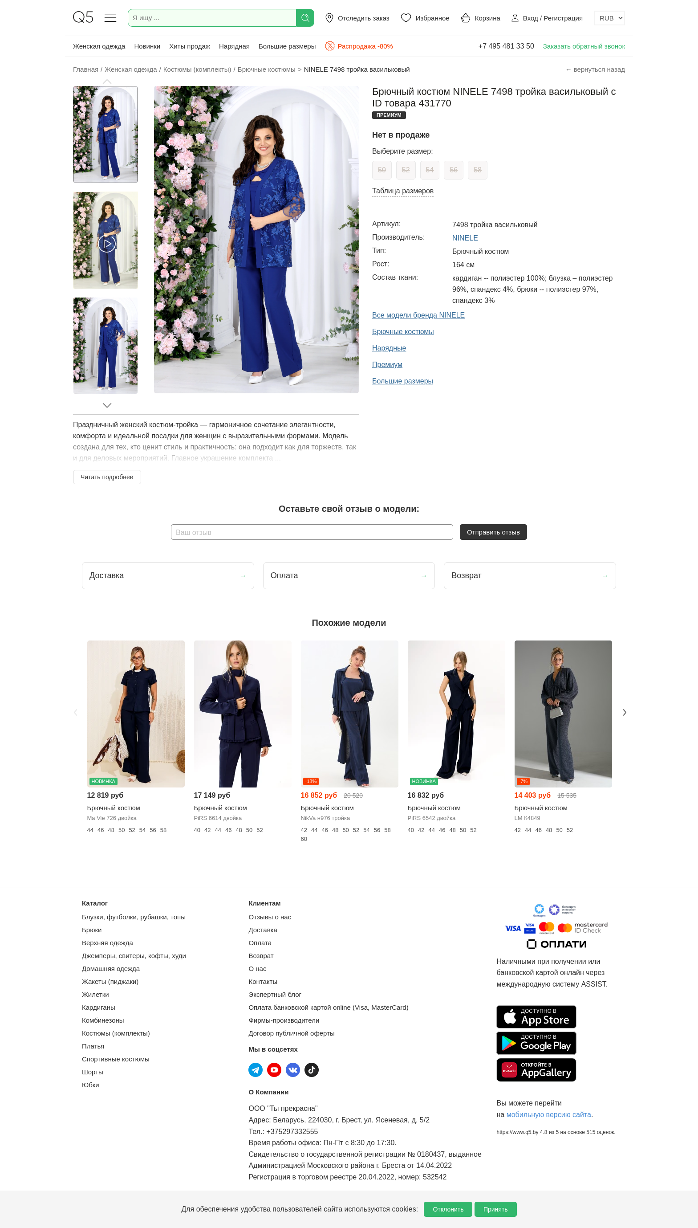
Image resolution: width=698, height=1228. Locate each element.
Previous (74, 711)
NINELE (465, 238)
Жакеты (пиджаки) (110, 981)
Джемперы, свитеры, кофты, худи (134, 955)
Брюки (91, 930)
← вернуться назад (595, 69)
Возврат (260, 955)
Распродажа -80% (359, 46)
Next (623, 711)
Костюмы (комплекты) (116, 1033)
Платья (93, 1046)
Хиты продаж (189, 46)
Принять (495, 1209)
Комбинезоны (103, 1020)
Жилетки (95, 994)
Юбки (90, 1085)
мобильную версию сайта (549, 1114)
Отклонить (448, 1209)
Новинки (147, 46)
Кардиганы (98, 1007)
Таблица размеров (403, 191)
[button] (107, 81)
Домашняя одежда (111, 968)
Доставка (262, 930)
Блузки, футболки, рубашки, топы (134, 917)
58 (478, 170)
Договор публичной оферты (291, 1033)
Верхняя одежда (107, 942)
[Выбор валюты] (609, 18)
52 (406, 170)
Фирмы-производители (283, 1020)
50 (382, 170)
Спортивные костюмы (116, 1059)
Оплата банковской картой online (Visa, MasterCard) (328, 1007)
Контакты (262, 981)
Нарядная (234, 46)
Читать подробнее (107, 477)
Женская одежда (99, 46)
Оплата (260, 942)
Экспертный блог (274, 994)
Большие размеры (287, 46)
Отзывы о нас (269, 917)
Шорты (92, 1072)
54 (430, 170)
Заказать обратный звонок (584, 46)
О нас (257, 968)
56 (454, 170)
